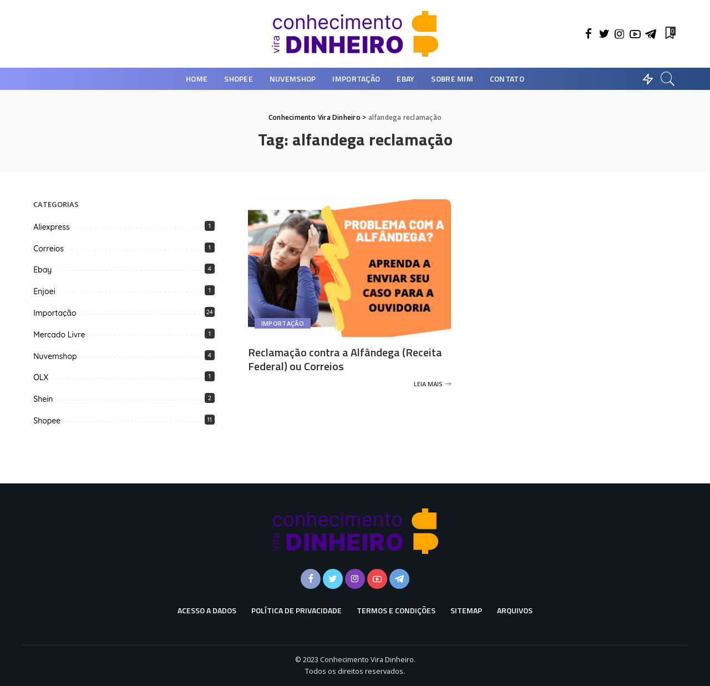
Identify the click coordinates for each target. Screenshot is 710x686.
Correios (48, 249)
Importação (282, 323)
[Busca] (668, 79)
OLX (40, 377)
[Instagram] (619, 34)
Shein (43, 399)
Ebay (42, 270)
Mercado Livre (59, 335)
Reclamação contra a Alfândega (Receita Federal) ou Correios (345, 359)
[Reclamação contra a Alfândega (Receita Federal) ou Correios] (350, 268)
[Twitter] (604, 34)
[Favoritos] (669, 34)
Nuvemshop (55, 356)
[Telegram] (650, 34)
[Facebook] (588, 34)
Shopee (46, 421)
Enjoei (44, 291)
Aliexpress (51, 227)
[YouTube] (635, 34)
